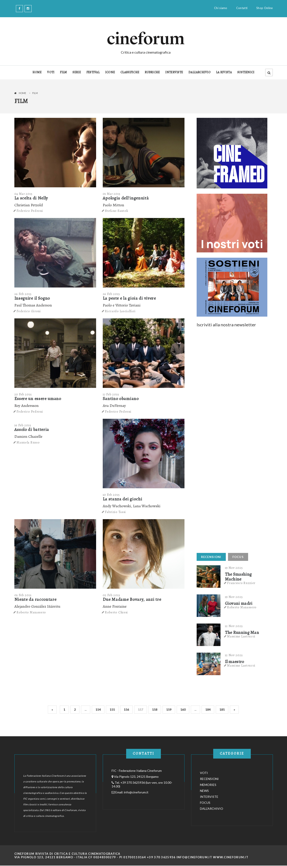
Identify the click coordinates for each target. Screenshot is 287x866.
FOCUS (238, 557)
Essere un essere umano (37, 399)
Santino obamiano (121, 399)
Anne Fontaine (115, 606)
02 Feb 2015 (111, 595)
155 (112, 709)
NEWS (204, 791)
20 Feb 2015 (23, 394)
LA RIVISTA (224, 72)
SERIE (76, 72)
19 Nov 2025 (234, 567)
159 (168, 709)
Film (35, 93)
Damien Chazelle (28, 436)
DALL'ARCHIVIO (199, 72)
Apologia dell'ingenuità (126, 198)
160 (183, 709)
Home (22, 93)
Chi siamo (220, 8)
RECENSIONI (211, 557)
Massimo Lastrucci (241, 636)
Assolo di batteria (31, 429)
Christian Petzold (28, 205)
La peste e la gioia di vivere (129, 298)
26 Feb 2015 (23, 294)
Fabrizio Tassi (115, 512)
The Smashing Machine (238, 577)
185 (222, 709)
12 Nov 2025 (234, 626)
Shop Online (264, 8)
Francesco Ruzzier (241, 583)
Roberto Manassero (31, 612)
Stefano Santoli (116, 210)
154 (98, 709)
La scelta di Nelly (31, 198)
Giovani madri (239, 603)
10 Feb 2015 (111, 494)
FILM (63, 72)
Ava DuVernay (114, 405)
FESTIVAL (93, 72)
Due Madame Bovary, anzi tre (132, 599)
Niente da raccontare (35, 599)
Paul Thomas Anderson (33, 305)
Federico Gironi (29, 311)
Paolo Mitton (113, 205)
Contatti (241, 8)
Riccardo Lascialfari (120, 311)
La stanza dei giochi (122, 499)
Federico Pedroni (30, 210)
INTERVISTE (174, 72)
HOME (37, 72)
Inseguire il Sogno (32, 298)
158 (154, 709)
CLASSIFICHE (129, 72)
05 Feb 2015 (23, 595)
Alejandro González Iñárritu (37, 606)
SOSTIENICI (246, 72)
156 (126, 709)
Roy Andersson (26, 405)
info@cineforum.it (136, 792)
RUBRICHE (152, 72)
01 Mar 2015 (111, 193)
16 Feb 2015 (22, 425)
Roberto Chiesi (116, 612)
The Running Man (242, 632)
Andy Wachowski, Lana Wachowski (131, 506)
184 (208, 709)
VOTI (50, 72)
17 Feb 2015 (111, 394)
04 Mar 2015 (23, 193)
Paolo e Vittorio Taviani (122, 305)
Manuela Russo (28, 442)
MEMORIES (208, 785)
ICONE (110, 72)
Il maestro (234, 661)
